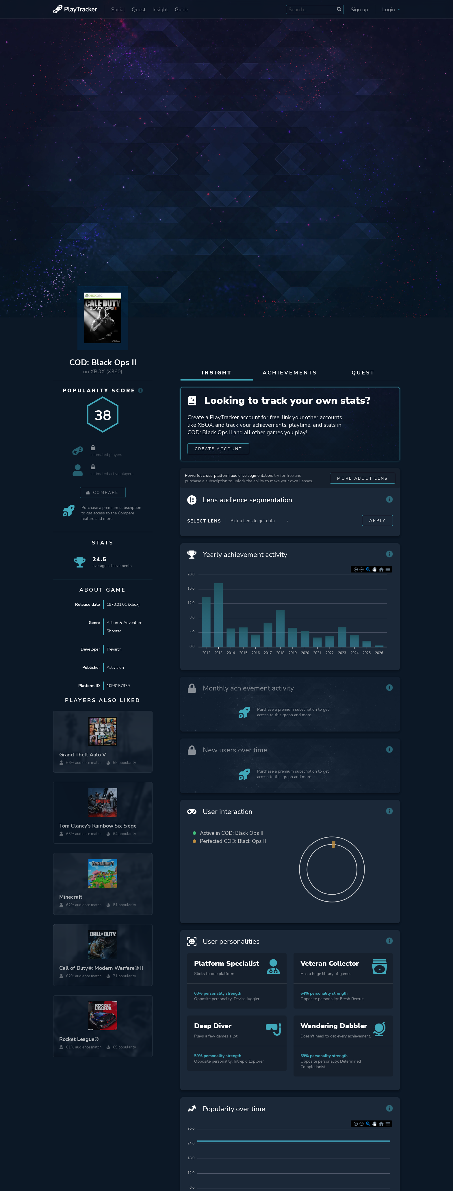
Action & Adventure (124, 623)
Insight (160, 9)
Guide (181, 9)
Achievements (290, 372)
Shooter (114, 631)
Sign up (359, 9)
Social (118, 9)
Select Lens (204, 522)
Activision (115, 668)
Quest (139, 9)
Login (391, 9)
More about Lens (362, 479)
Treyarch (114, 649)
